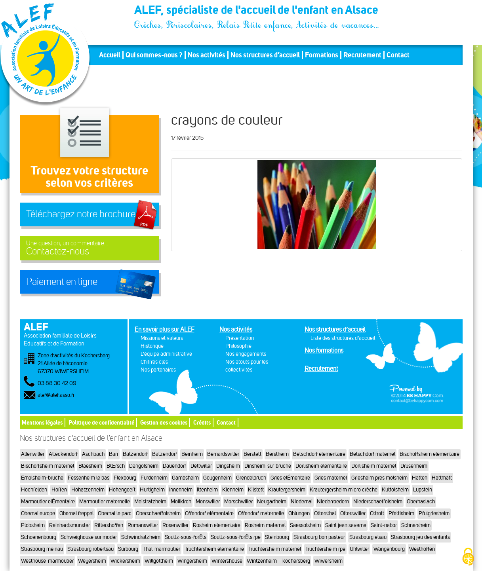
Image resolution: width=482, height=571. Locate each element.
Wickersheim (125, 561)
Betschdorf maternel (372, 454)
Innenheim (180, 489)
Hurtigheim (152, 489)
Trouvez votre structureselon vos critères (89, 176)
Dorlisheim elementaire (321, 466)
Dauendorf (174, 466)
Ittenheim (207, 489)
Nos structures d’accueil (265, 55)
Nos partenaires (158, 369)
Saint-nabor (384, 525)
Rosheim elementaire (216, 525)
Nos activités (206, 55)
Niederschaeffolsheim (377, 501)
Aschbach (93, 454)
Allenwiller (32, 454)
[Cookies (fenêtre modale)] (468, 557)
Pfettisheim (401, 513)
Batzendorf (135, 454)
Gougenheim (217, 477)
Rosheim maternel (265, 525)
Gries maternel (330, 477)
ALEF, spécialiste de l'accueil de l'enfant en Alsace (257, 11)
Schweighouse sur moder (89, 537)
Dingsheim (228, 466)
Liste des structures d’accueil (343, 338)
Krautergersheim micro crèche (343, 489)
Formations (321, 55)
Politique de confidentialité (101, 422)
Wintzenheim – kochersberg (278, 561)
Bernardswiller (223, 454)
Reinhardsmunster (69, 525)
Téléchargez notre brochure (80, 214)
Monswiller (208, 501)
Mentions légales (42, 422)
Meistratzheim (150, 501)
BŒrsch (116, 466)
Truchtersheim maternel (274, 549)
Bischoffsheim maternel (47, 466)
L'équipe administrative (166, 354)
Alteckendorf (63, 454)
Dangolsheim (143, 466)
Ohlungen (299, 513)
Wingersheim (192, 561)
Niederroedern (333, 501)
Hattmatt (442, 477)
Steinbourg (277, 537)
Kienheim (233, 489)
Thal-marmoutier (161, 549)
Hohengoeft (122, 489)
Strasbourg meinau (42, 549)
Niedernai (301, 501)
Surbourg (128, 549)
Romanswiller (143, 525)
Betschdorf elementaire (319, 454)
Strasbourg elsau (368, 537)
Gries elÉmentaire (290, 477)
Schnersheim (416, 525)
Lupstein (422, 489)
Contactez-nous (89, 248)
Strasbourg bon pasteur (319, 537)
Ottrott (377, 513)
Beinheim (192, 454)
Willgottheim (159, 561)
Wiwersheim (328, 561)
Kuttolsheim (395, 489)
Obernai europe (38, 513)
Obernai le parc (114, 513)
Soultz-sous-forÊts (185, 537)
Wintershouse (226, 561)
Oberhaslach (421, 501)
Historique (152, 346)
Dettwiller (201, 466)
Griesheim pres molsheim (379, 477)
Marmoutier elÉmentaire (48, 501)
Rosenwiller (175, 525)
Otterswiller (353, 513)
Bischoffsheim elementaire (429, 454)
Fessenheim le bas (88, 477)
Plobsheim (33, 525)
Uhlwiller (359, 549)
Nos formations (324, 350)
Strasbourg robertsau (90, 549)
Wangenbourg (389, 549)
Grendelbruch (251, 477)
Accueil (109, 55)
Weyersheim (92, 561)
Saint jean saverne (345, 525)
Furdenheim (154, 477)
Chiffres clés (154, 362)
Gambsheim (185, 477)
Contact (398, 55)
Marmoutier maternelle (104, 501)
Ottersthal (325, 513)
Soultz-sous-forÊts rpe (236, 537)
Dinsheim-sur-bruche (267, 466)
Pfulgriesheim (434, 513)
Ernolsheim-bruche (42, 477)
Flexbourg (125, 477)
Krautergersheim (286, 489)
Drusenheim (413, 466)
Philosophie (238, 346)
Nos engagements (245, 354)
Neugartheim (271, 501)
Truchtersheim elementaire (214, 549)
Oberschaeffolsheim (158, 513)
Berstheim (277, 454)
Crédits (202, 422)
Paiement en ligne (61, 282)
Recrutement (362, 55)
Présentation (239, 338)
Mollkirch (181, 501)
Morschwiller (238, 501)
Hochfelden (34, 489)
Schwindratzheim (140, 537)
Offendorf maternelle (261, 513)
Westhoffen (422, 549)
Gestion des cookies (163, 422)
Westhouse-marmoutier (47, 561)
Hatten (419, 477)
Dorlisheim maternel (373, 466)
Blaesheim (90, 466)
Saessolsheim (305, 525)
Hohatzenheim (88, 489)
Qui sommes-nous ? (154, 55)
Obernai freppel (76, 513)
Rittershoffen (108, 525)
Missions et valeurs (162, 338)
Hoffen (59, 489)
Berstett (252, 454)
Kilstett (256, 489)
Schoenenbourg (38, 537)
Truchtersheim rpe (325, 549)
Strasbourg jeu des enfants (420, 537)
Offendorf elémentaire (209, 513)
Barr (113, 454)
